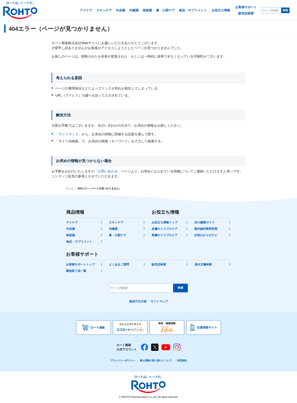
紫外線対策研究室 (205, 228)
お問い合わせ (108, 171)
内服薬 (113, 228)
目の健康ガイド (204, 222)
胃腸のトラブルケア (165, 235)
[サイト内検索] (271, 10)
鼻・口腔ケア (117, 235)
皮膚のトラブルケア (165, 228)
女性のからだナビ (205, 235)
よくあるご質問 (119, 264)
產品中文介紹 (137, 301)
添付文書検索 (203, 264)
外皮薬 (70, 228)
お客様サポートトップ (80, 264)
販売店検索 (159, 264)
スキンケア (116, 222)
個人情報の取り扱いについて (156, 360)
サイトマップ (68, 134)
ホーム (69, 188)
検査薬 (70, 235)
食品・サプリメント (79, 241)
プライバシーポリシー (122, 360)
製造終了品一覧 (76, 270)
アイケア (72, 222)
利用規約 (182, 360)
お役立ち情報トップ (165, 222)
